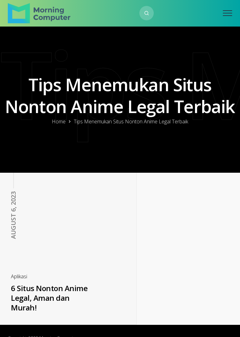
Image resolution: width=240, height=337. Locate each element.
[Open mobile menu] (227, 13)
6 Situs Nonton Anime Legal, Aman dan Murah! (45, 283)
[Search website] (146, 13)
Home (59, 121)
